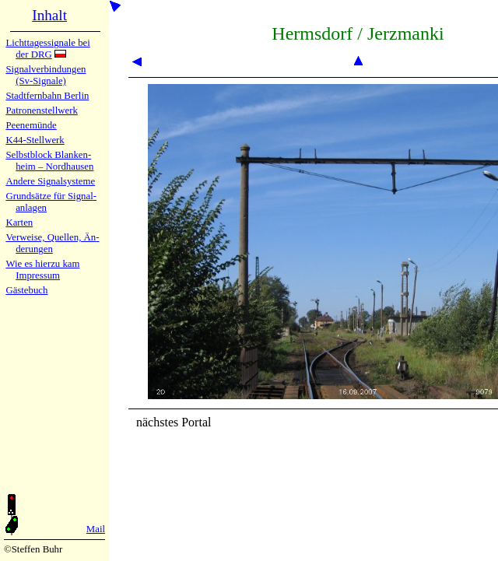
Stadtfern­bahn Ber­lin (47, 95)
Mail (95, 529)
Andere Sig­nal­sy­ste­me (50, 181)
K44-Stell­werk (34, 140)
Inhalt (49, 15)
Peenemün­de (30, 125)
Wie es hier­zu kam (42, 263)
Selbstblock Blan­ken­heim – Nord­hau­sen (49, 160)
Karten (19, 222)
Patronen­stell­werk (41, 110)
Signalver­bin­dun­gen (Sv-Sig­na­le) (45, 75)
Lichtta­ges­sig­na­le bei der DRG (47, 48)
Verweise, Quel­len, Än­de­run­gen (52, 243)
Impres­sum (38, 275)
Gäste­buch (26, 290)
